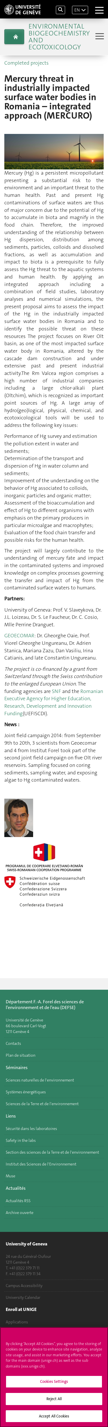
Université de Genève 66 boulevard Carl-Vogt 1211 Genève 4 (26, 1025)
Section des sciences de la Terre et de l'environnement (52, 1152)
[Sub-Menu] (99, 37)
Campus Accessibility (24, 1285)
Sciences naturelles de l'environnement (40, 1080)
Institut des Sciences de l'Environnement (41, 1164)
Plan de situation (20, 1055)
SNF (56, 691)
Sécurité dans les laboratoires (31, 1128)
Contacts (13, 1043)
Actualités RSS (18, 1200)
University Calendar (23, 1297)
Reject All (54, 1401)
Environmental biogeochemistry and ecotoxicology (59, 37)
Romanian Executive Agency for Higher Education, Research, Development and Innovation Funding (53, 702)
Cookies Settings (54, 1384)
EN (77, 10)
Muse (10, 1175)
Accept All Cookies (54, 1418)
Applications (17, 1322)
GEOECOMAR (19, 635)
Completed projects (26, 62)
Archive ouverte (19, 1212)
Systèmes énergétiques (26, 1091)
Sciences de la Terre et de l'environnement (42, 1103)
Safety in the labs (21, 1140)
